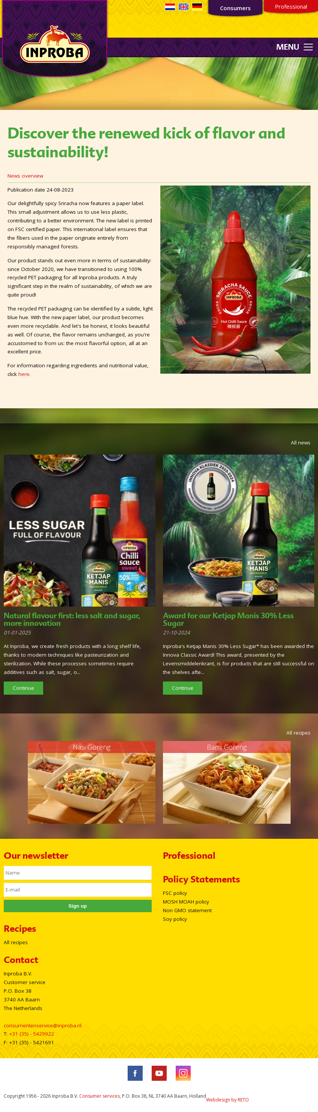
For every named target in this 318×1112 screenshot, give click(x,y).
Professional (291, 6)
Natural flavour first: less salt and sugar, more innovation (72, 619)
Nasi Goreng (91, 746)
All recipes (298, 732)
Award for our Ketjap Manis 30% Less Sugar (228, 619)
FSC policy (175, 893)
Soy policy (175, 919)
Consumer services (99, 1096)
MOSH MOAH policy (186, 901)
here (23, 374)
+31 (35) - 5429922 (31, 1033)
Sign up (77, 906)
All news (300, 442)
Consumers (235, 8)
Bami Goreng (227, 746)
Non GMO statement (187, 910)
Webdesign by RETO (227, 1100)
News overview (25, 175)
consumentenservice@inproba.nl (42, 1025)
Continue (23, 688)
